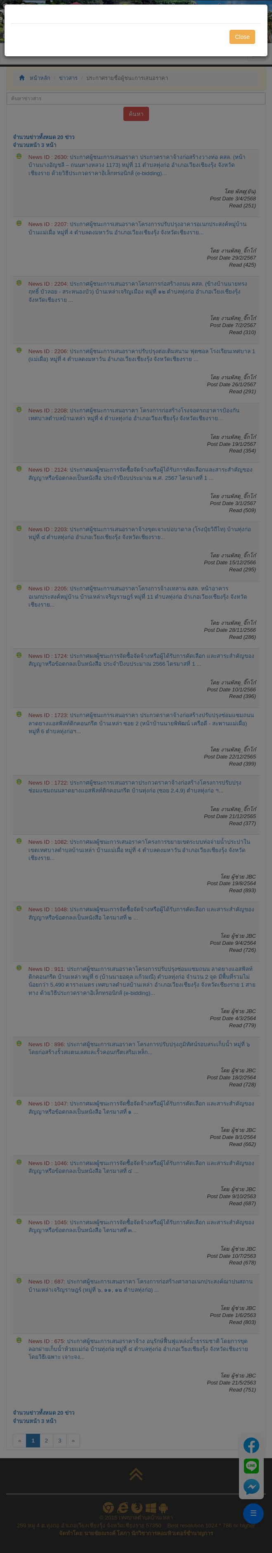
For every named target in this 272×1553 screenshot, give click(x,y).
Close (242, 37)
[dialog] (136, 776)
